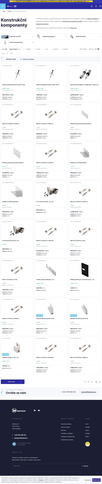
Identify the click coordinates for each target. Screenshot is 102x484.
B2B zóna (63, 430)
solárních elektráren (93, 18)
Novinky (37, 49)
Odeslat (85, 466)
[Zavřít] (100, 1)
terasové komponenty (42, 24)
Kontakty (87, 433)
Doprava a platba (65, 427)
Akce (45, 49)
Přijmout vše (96, 480)
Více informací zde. (80, 1)
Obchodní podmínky (66, 424)
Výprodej (54, 49)
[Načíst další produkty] (99, 381)
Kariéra (87, 430)
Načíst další (11, 381)
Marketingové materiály (67, 439)
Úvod (3, 11)
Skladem (27, 49)
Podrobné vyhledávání (27, 59)
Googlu (41, 480)
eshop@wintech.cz (88, 392)
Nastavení (88, 480)
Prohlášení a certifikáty (67, 433)
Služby (87, 436)
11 (96, 381)
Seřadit (4, 49)
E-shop (9, 11)
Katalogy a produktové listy (68, 436)
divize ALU (73, 28)
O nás (86, 424)
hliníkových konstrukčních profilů (72, 21)
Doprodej (64, 49)
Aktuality (87, 427)
